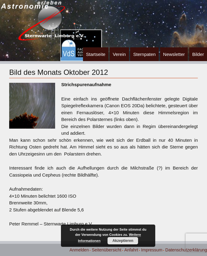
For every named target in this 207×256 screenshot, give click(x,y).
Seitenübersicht (107, 249)
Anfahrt (131, 249)
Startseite (95, 54)
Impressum (151, 249)
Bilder (198, 54)
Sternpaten (144, 54)
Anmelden (79, 249)
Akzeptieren (122, 241)
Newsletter (174, 54)
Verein (119, 54)
